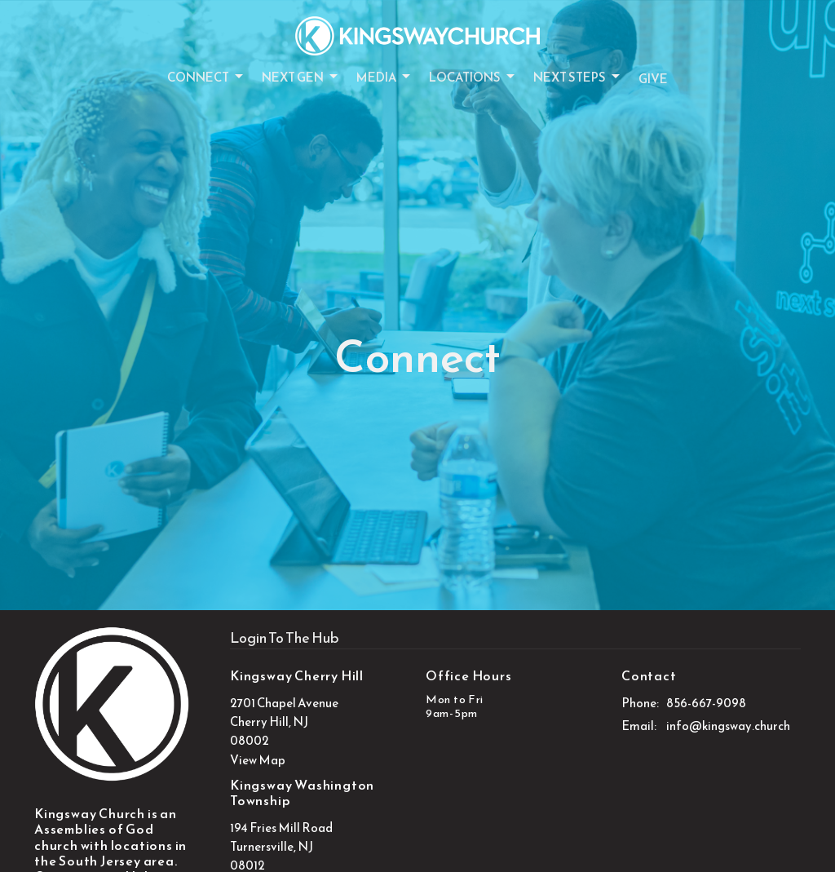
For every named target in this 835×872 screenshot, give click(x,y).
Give (653, 78)
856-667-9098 (706, 702)
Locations (473, 77)
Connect (206, 77)
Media (384, 77)
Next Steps (577, 77)
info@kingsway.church (728, 725)
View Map (257, 759)
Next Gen (301, 77)
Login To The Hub (284, 637)
